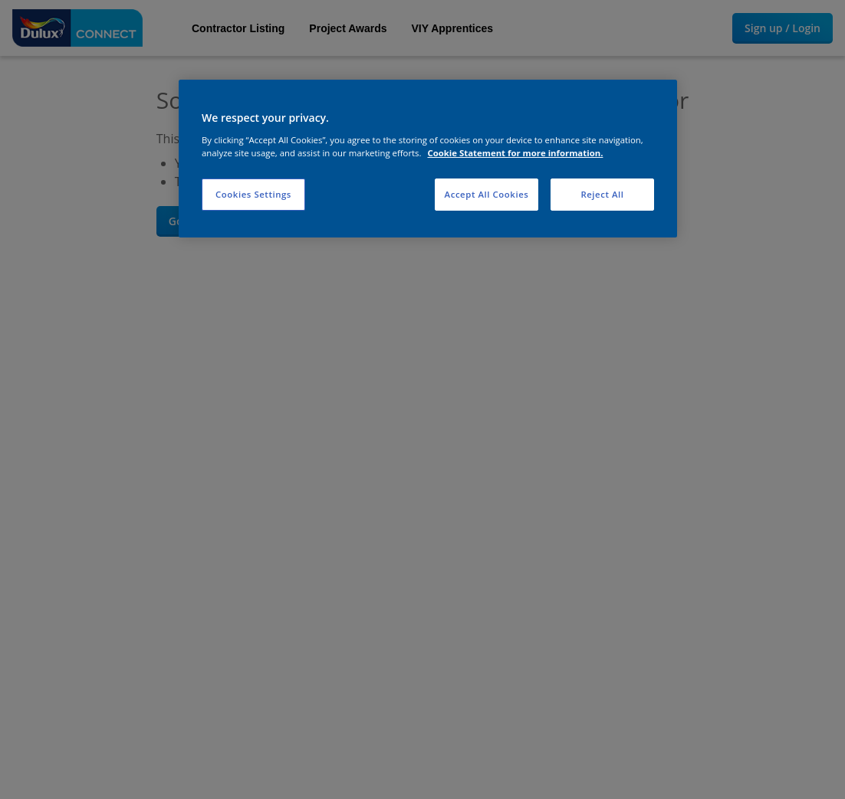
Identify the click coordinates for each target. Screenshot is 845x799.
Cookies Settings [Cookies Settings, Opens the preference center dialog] (253, 194)
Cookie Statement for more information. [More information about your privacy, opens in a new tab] (515, 153)
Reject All (601, 194)
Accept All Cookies (487, 194)
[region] (428, 158)
